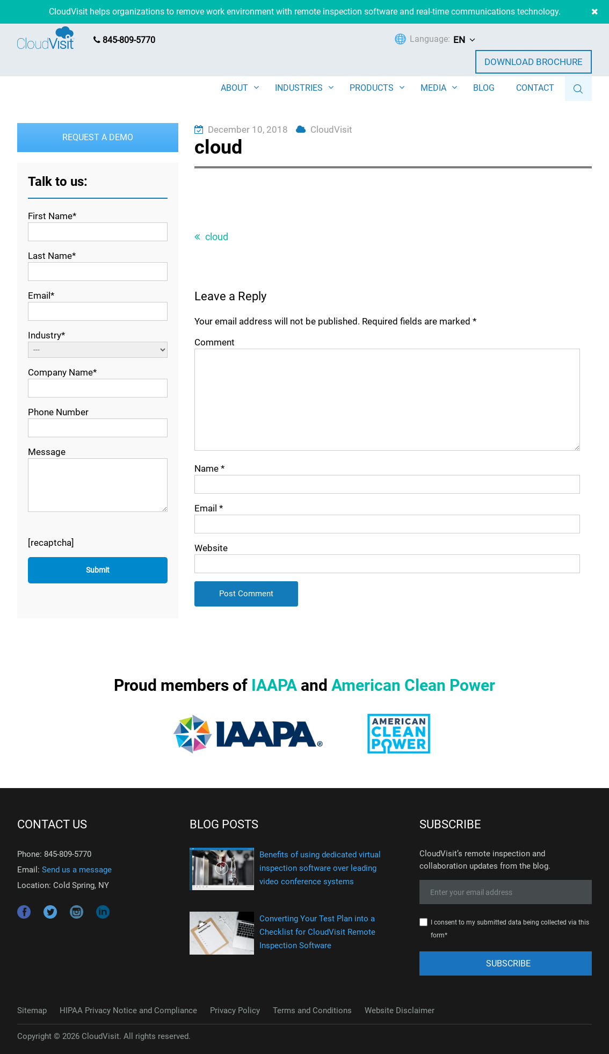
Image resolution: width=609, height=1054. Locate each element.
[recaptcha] (51, 542)
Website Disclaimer (399, 1010)
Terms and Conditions (312, 1010)
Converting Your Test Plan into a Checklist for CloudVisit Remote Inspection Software (317, 932)
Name (209, 468)
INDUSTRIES (299, 88)
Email (208, 508)
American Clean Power (413, 685)
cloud (216, 236)
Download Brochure (533, 61)
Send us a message (77, 870)
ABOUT (234, 88)
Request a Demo (97, 137)
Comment (214, 342)
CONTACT (535, 88)
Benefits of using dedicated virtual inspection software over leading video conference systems (320, 868)
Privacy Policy (235, 1010)
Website (211, 548)
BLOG (484, 88)
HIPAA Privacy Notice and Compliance (128, 1010)
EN (459, 39)
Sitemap (32, 1010)
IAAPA (274, 685)
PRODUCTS (372, 88)
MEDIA (433, 88)
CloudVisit (331, 129)
